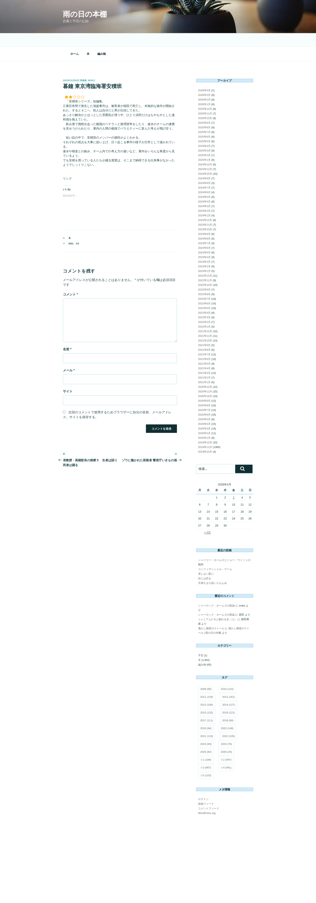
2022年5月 (204, 280)
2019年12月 (205, 414)
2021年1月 (204, 354)
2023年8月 (204, 210)
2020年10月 (205, 368)
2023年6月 (204, 220)
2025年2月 (204, 127)
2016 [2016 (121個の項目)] (228, 684)
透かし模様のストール (211, 600)
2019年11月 (205, 419)
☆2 (77, 216)
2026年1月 (204, 76)
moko (91, 52)
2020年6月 (204, 386)
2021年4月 (204, 340)
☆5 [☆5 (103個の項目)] (205, 747)
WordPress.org (206, 785)
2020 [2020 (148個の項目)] (227, 700)
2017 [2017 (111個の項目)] (206, 692)
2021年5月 (204, 335)
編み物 (101, 26)
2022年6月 (204, 275)
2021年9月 (204, 317)
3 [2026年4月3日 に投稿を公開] (233, 469)
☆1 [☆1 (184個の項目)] (205, 731)
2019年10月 (205, 423)
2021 (71, 216)
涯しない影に (206, 545)
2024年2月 (204, 183)
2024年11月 (205, 141)
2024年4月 (204, 173)
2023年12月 (205, 192)
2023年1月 (204, 243)
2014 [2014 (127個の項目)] (228, 676)
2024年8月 (204, 155)
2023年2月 (204, 238)
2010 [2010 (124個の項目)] (227, 661)
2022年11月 (205, 252)
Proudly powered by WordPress (79, 893)
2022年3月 (204, 289)
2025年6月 (204, 108)
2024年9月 (204, 150)
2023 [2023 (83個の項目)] (206, 716)
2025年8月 (204, 99)
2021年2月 (204, 349)
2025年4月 (204, 118)
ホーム (74, 26)
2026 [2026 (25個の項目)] (226, 724)
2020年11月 (205, 363)
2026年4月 (204, 62)
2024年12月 (205, 136)
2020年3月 (204, 400)
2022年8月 (204, 266)
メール (69, 342)
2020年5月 (204, 391)
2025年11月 (205, 85)
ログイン (203, 771)
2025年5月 (204, 113)
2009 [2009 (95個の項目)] (206, 661)
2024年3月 (204, 178)
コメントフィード (208, 780)
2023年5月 (204, 224)
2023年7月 (204, 215)
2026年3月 (204, 67)
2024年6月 (204, 164)
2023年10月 (205, 201)
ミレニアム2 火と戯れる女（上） (217, 591)
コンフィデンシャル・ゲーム (215, 541)
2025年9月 (204, 94)
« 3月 (207, 504)
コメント (70, 266)
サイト (68, 363)
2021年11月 (205, 308)
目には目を (204, 550)
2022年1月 (204, 298)
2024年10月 (205, 145)
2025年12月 (205, 81)
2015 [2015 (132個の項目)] (206, 684)
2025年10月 (205, 90)
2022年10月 (205, 257)
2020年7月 (204, 382)
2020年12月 (205, 359)
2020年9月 (204, 372)
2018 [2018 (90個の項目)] (228, 692)
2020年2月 (204, 405)
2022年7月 (204, 271)
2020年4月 (204, 396)
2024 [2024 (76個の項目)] (226, 716)
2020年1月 (204, 410)
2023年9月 (204, 206)
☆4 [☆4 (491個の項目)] (225, 739)
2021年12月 (205, 303)
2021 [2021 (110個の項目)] (206, 708)
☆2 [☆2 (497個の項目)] (225, 731)
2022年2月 (204, 294)
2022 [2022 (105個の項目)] (228, 708)
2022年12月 (205, 247)
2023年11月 (205, 196)
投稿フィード (206, 776)
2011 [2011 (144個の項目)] (206, 669)
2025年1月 (204, 132)
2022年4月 (204, 284)
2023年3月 (204, 233)
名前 (67, 321)
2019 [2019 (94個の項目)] (206, 700)
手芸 (200, 627)
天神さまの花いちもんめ (212, 555)
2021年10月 (205, 312)
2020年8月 (204, 377)
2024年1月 (204, 187)
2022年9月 (204, 261)
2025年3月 (204, 122)
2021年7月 (204, 326)
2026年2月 (204, 71)
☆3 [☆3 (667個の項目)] (205, 739)
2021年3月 (204, 345)
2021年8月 (204, 321)
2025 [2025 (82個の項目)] (206, 724)
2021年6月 (204, 331)
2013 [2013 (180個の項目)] (206, 676)
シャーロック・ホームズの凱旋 (216, 577)
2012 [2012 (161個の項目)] (228, 669)
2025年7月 (204, 104)
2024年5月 (204, 169)
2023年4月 (204, 229)
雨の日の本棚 (85, 14)
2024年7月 (204, 159)
